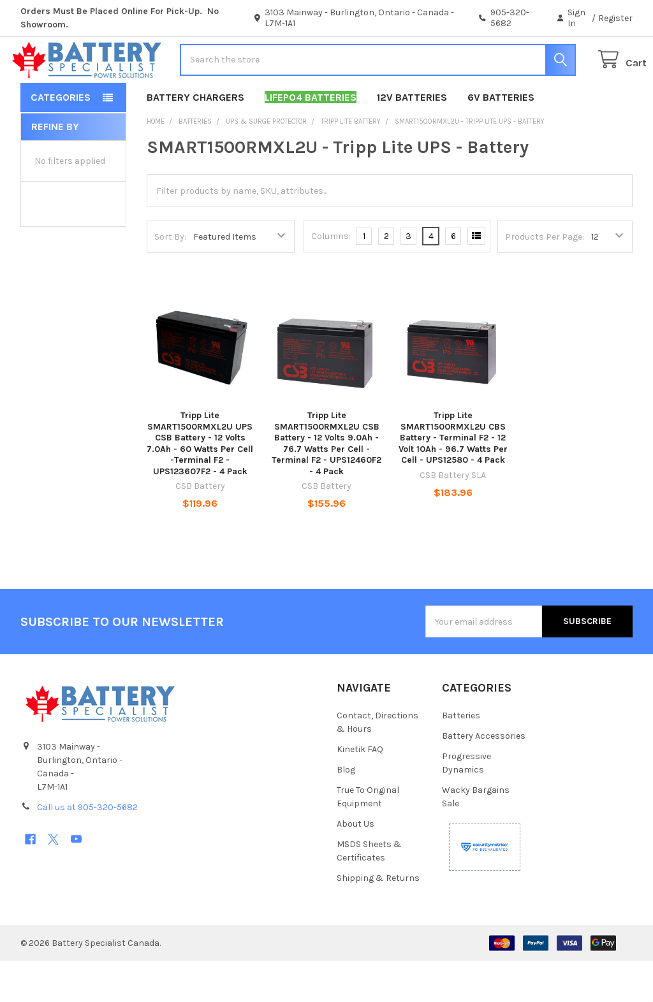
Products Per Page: (544, 277)
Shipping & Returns (378, 918)
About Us (355, 864)
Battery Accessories (483, 776)
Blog (346, 810)
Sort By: (170, 277)
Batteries (461, 756)
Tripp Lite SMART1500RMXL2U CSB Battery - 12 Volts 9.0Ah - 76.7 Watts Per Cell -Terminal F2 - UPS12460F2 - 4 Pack (326, 484)
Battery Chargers (195, 138)
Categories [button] (61, 138)
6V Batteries (500, 138)
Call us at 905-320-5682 (87, 848)
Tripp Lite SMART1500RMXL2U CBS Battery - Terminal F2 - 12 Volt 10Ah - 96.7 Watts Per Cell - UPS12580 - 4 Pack (453, 478)
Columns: (331, 277)
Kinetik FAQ (360, 790)
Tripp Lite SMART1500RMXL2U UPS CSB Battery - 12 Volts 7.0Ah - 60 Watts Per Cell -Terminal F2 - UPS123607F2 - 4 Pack (200, 484)
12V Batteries (412, 138)
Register (615, 18)
